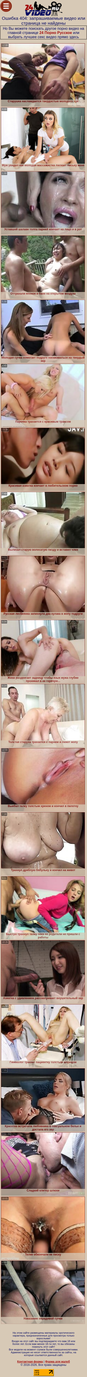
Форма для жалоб (57, 1361)
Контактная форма (30, 1361)
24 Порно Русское (55, 33)
